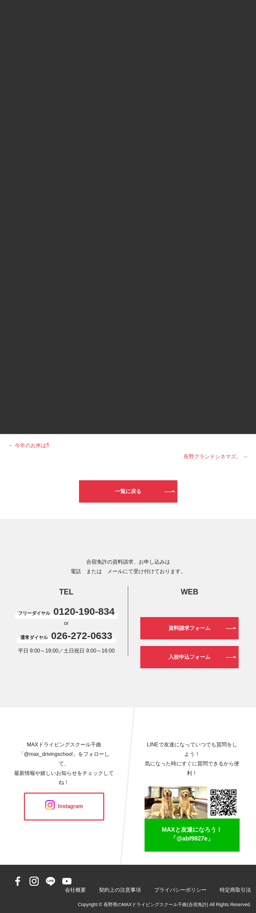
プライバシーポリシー (180, 890)
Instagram (64, 806)
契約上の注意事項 (120, 890)
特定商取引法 (235, 890)
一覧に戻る (128, 491)
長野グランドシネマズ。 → (216, 456)
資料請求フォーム (189, 628)
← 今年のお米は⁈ (28, 445)
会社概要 (75, 890)
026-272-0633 (81, 635)
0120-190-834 (84, 611)
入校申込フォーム (189, 657)
